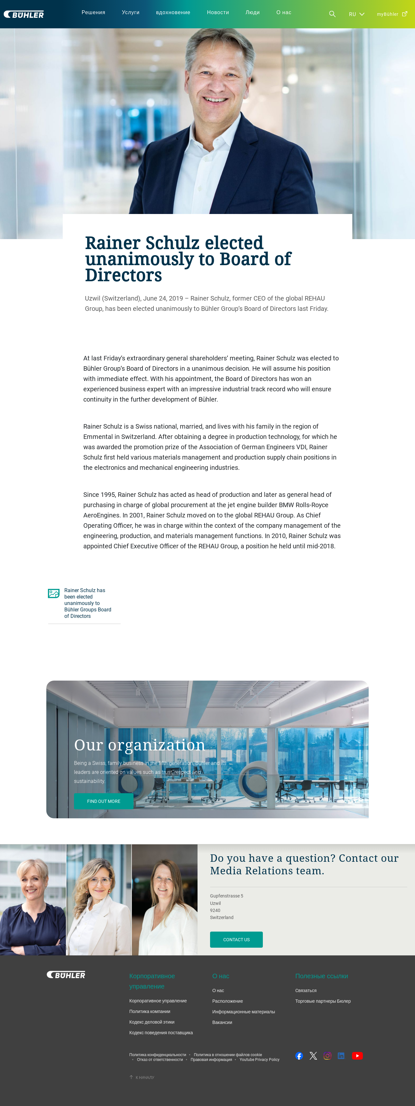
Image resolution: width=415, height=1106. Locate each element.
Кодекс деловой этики (151, 1022)
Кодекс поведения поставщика (161, 1032)
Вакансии (222, 1022)
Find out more (103, 801)
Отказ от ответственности (160, 1059)
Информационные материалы (243, 1011)
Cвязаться (306, 990)
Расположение (227, 1001)
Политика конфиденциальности (157, 1054)
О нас (218, 990)
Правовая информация (211, 1059)
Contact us (236, 939)
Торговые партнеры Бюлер (323, 1001)
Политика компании (149, 1011)
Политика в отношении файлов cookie (228, 1054)
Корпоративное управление (158, 1001)
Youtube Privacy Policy (260, 1059)
